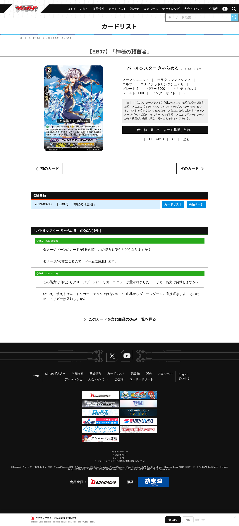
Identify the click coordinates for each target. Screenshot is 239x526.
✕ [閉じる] (234, 517)
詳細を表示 (200, 520)
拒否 (188, 519)
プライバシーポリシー (119, 452)
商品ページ (196, 204)
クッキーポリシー (119, 458)
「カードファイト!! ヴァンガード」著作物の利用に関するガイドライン (119, 461)
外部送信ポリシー (119, 455)
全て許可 (172, 519)
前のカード (49, 168)
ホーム (21, 38)
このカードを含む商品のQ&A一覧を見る (122, 319)
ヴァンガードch (225, 9)
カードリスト (35, 38)
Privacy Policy (88, 522)
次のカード (189, 168)
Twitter (112, 356)
